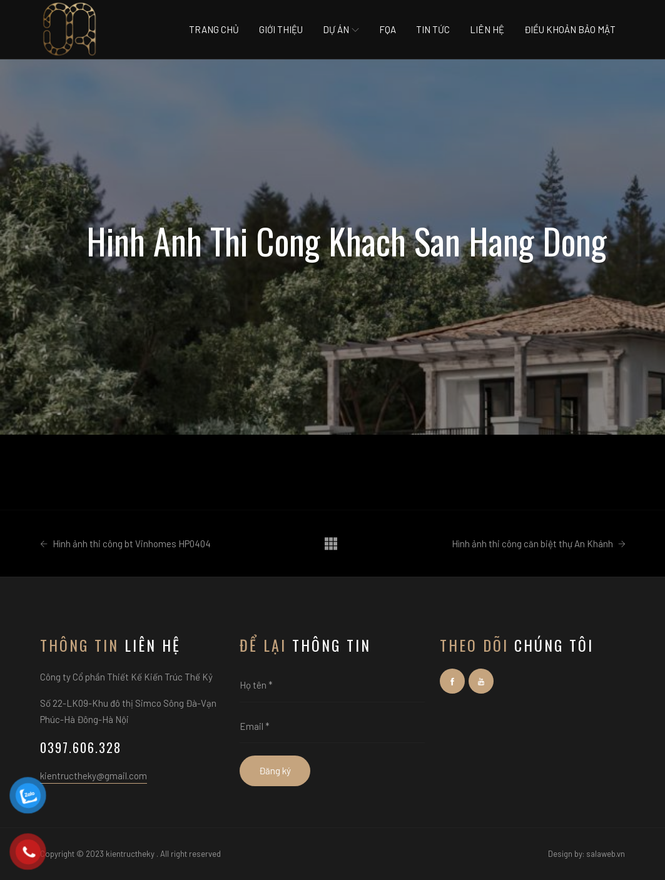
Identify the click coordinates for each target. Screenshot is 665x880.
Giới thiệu (281, 29)
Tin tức (433, 29)
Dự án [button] (341, 29)
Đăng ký (275, 770)
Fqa (387, 29)
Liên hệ (487, 29)
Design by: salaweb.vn (586, 854)
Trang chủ (214, 29)
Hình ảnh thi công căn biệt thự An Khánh (539, 544)
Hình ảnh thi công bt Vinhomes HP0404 (125, 544)
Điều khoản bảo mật (570, 29)
